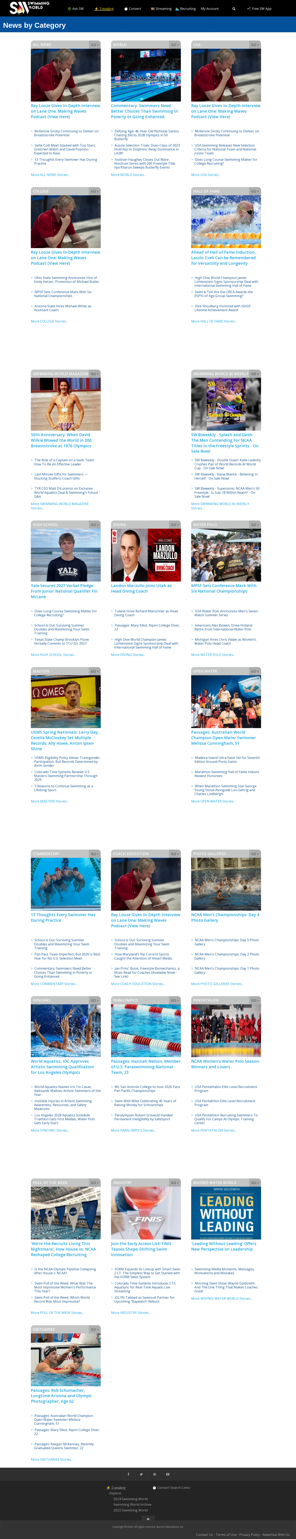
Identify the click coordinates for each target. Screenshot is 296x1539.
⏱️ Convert (132, 8)
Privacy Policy (249, 1534)
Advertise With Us (276, 1534)
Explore (115, 1493)
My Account (210, 8)
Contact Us (204, 1534)
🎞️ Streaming (161, 8)
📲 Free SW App (259, 8)
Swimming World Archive (132, 1504)
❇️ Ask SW (75, 8)
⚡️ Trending (104, 8)
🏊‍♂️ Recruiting (185, 8)
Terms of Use (226, 1534)
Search (175, 1487)
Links (186, 1487)
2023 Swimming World (130, 1510)
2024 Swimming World (130, 1499)
